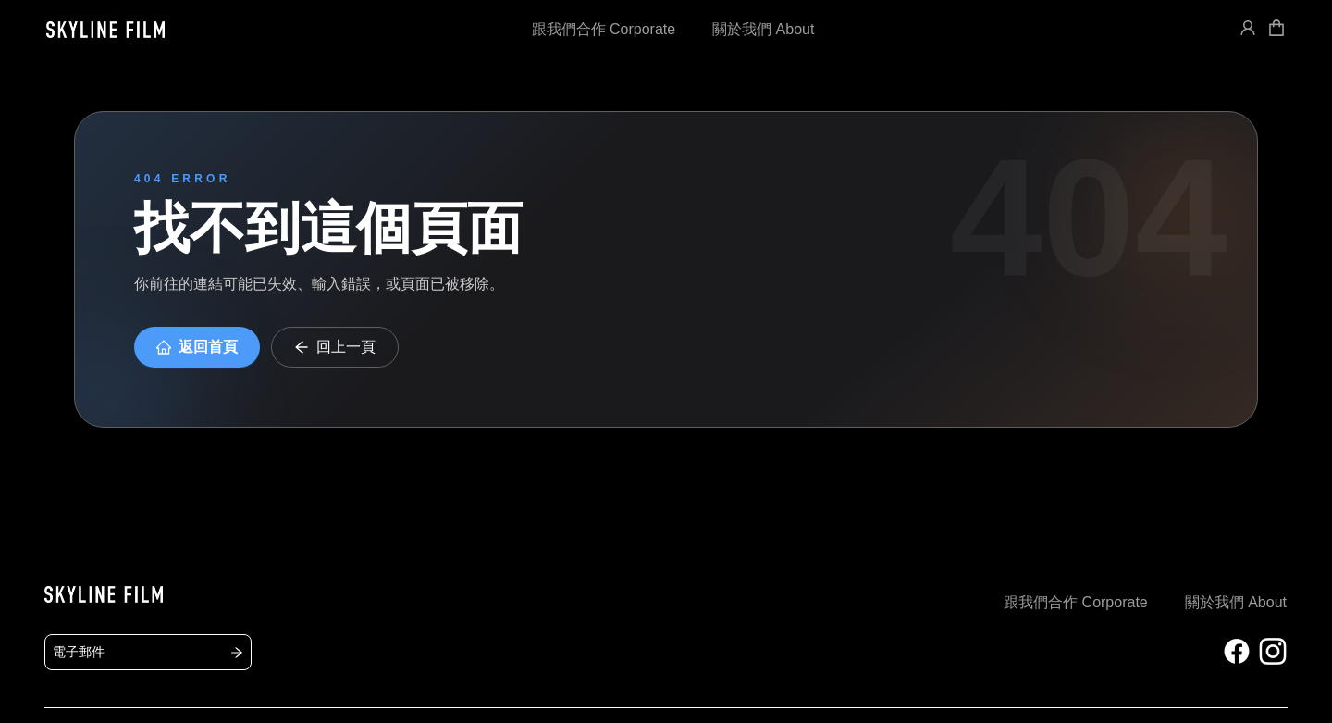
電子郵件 (148, 651)
